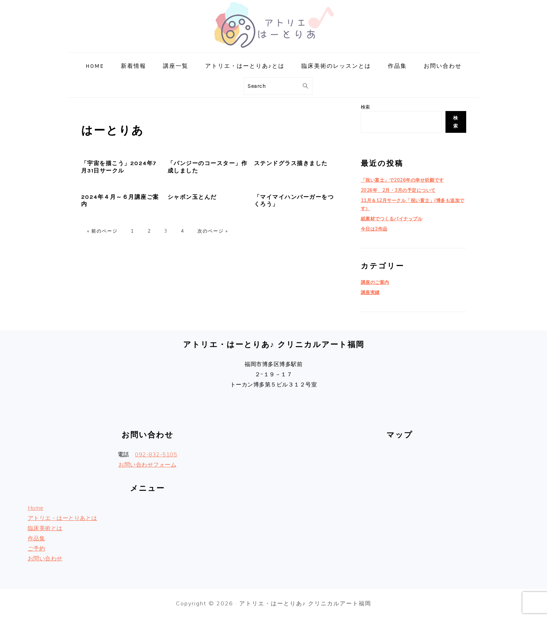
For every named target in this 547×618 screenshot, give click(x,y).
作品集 (36, 538)
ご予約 (36, 548)
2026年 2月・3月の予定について (398, 190)
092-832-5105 (156, 454)
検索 (365, 107)
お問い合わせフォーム (147, 464)
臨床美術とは (45, 528)
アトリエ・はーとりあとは (62, 517)
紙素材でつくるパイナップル (392, 218)
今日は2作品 (374, 229)
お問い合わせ (45, 558)
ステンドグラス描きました (291, 163)
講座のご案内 (375, 282)
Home (36, 507)
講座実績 (370, 292)
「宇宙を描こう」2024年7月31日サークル (119, 167)
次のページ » (212, 231)
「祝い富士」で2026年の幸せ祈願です (402, 180)
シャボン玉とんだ (192, 197)
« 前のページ (102, 231)
